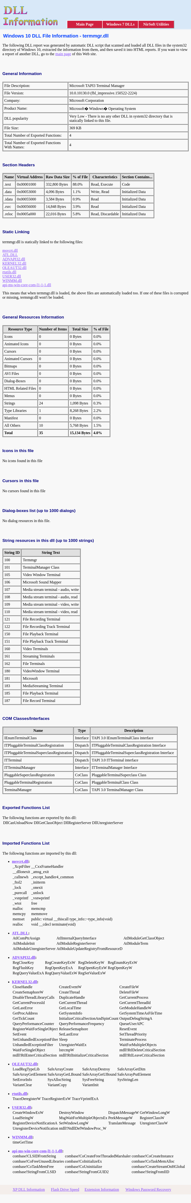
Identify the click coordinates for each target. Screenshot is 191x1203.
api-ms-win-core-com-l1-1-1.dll (26, 285)
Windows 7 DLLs (120, 24)
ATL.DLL (10, 255)
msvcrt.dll (10, 250)
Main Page (84, 24)
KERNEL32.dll (14, 263)
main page (63, 54)
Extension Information (102, 1189)
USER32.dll (11, 276)
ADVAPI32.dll (13, 259)
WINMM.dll (12, 281)
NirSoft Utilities (156, 24)
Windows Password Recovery (148, 1189)
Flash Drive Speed (65, 1189)
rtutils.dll (9, 272)
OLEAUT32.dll (14, 268)
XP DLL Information (29, 1189)
